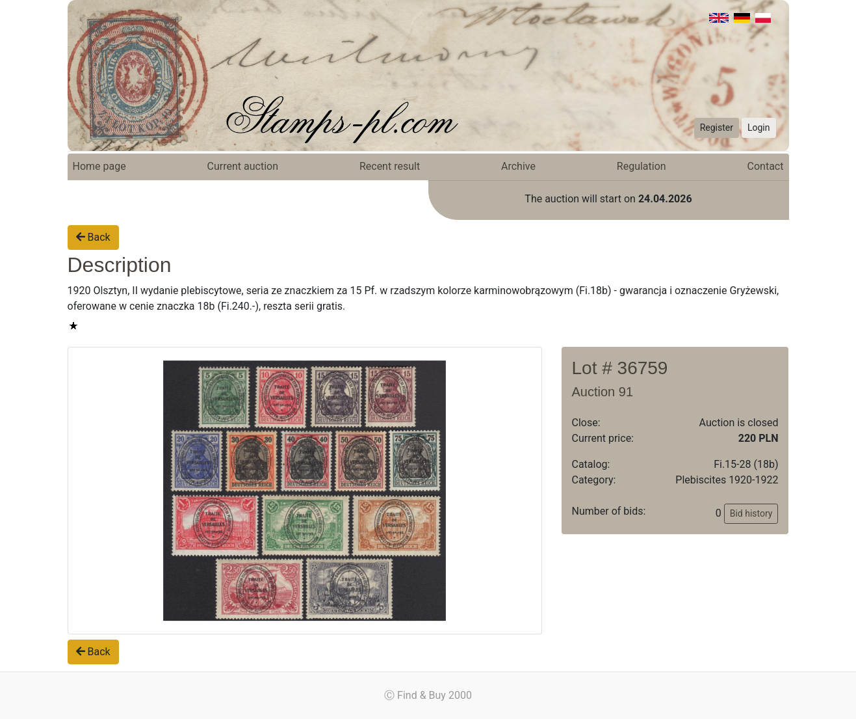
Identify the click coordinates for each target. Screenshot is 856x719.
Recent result (389, 166)
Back (93, 237)
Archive (518, 166)
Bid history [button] (751, 513)
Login (758, 127)
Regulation (641, 166)
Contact (765, 166)
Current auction (242, 166)
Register (716, 127)
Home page (99, 166)
